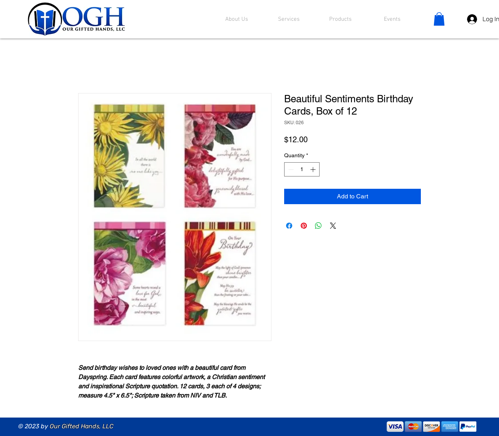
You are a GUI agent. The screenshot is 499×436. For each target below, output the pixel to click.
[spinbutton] (302, 169)
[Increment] (313, 169)
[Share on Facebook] (289, 225)
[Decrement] (290, 169)
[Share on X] (333, 225)
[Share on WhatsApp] (318, 225)
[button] (439, 19)
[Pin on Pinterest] (303, 225)
